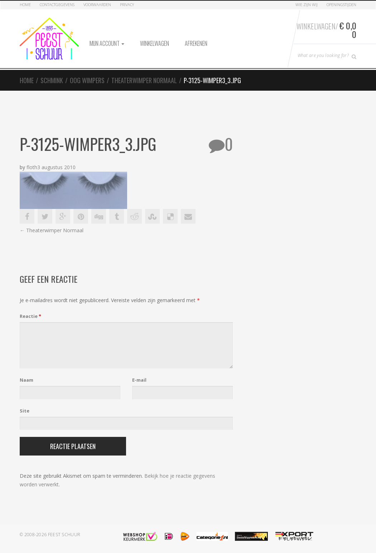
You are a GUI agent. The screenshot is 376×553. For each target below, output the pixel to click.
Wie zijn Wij (306, 4)
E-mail (139, 380)
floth (31, 167)
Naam (26, 380)
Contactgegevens (57, 4)
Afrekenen (196, 43)
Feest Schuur (64, 534)
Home (25, 4)
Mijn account (107, 43)
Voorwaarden (97, 4)
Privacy (127, 4)
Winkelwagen (154, 43)
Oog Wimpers (87, 80)
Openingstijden (341, 4)
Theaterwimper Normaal (144, 80)
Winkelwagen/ (326, 29)
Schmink (51, 80)
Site (24, 410)
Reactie (30, 316)
